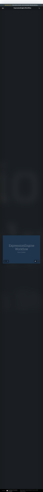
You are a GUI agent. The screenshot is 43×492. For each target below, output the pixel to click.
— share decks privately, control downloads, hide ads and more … (21, 5)
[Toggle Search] (39, 8)
